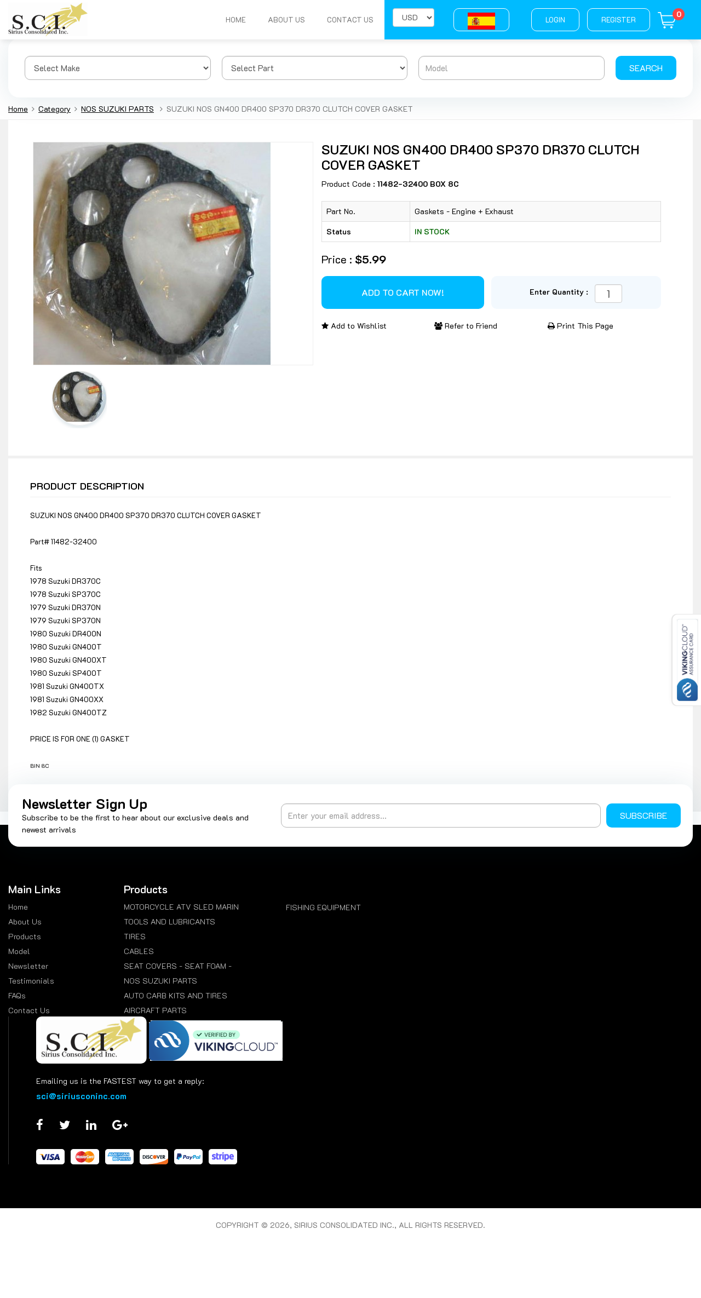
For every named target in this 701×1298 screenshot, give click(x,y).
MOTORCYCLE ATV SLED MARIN (181, 906)
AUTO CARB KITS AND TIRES (175, 995)
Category (54, 109)
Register (618, 19)
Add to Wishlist (354, 325)
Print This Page (580, 325)
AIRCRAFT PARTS (155, 1010)
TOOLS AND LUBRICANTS (169, 921)
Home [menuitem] (18, 906)
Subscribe (643, 815)
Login (555, 19)
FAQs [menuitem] (17, 995)
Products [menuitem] (24, 936)
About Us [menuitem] (25, 921)
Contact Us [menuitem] (29, 1010)
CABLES (139, 951)
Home (236, 19)
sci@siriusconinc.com (81, 1095)
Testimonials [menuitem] (31, 980)
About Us (286, 19)
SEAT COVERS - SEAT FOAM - (178, 966)
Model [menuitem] (19, 951)
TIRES (135, 936)
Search (646, 67)
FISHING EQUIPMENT (323, 907)
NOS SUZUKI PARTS (117, 109)
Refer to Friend (465, 325)
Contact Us (350, 19)
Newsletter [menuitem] (28, 966)
